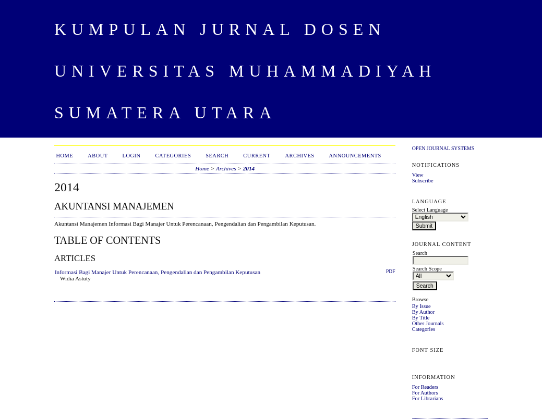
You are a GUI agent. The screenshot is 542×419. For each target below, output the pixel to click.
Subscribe (422, 180)
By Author (423, 312)
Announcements (355, 155)
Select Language (430, 210)
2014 (249, 168)
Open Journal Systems (443, 148)
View (418, 175)
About (97, 155)
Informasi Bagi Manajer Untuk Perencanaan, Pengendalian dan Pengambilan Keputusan (157, 272)
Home (64, 155)
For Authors (425, 393)
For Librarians (427, 398)
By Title (421, 318)
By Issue (421, 306)
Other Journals (428, 323)
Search (217, 155)
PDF (390, 271)
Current (256, 155)
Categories (423, 329)
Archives (299, 155)
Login (132, 155)
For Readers (425, 387)
